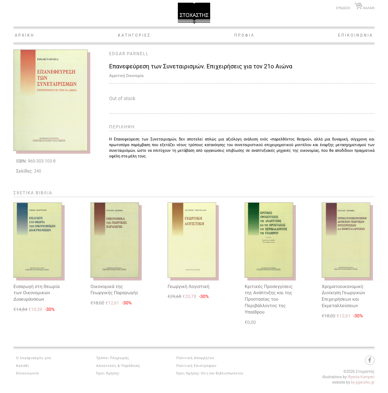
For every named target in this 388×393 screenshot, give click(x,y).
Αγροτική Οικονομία (126, 75)
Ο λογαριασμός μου (33, 358)
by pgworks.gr (363, 382)
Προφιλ (244, 35)
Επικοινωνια (355, 35)
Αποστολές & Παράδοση (118, 366)
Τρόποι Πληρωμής (112, 358)
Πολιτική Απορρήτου (195, 358)
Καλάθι (22, 366)
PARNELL (138, 53)
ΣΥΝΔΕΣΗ (343, 8)
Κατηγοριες (134, 35)
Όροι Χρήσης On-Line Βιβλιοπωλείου (210, 373)
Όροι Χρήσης (108, 373)
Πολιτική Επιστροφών (196, 366)
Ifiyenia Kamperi (361, 377)
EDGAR (117, 53)
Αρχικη (24, 35)
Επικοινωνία (27, 373)
